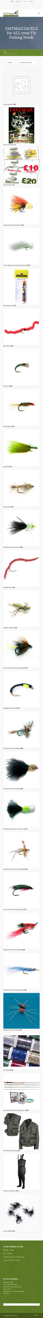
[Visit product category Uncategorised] (21, 86)
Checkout (30, 1)
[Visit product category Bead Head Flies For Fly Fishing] (21, 851)
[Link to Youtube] (35, 1315)
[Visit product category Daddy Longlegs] (21, 609)
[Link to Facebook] (38, 1315)
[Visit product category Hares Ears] (21, 489)
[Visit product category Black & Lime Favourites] (21, 529)
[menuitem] (12, 1)
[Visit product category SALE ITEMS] (21, 1213)
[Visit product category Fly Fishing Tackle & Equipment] (21, 1092)
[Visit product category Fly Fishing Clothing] (21, 1132)
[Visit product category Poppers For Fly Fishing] (21, 1012)
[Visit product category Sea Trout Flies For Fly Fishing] (21, 891)
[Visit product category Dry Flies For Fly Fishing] (21, 730)
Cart (25, 1)
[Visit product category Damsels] (21, 448)
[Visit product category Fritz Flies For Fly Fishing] (21, 770)
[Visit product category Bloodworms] (21, 569)
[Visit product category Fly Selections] (21, 287)
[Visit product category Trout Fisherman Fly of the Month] (21, 247)
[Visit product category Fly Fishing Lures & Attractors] (21, 811)
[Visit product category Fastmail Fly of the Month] (21, 207)
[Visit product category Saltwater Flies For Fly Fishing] (21, 972)
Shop (12, 1)
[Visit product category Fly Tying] (21, 1052)
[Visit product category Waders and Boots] (21, 1173)
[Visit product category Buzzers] (21, 368)
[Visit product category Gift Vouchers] (21, 167)
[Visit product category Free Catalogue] (21, 126)
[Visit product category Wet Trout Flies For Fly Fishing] (21, 650)
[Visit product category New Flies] (21, 328)
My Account (19, 1)
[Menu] (39, 13)
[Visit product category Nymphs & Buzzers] (21, 690)
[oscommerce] (17, 13)
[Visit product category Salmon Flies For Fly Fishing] (21, 931)
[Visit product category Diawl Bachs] (21, 408)
